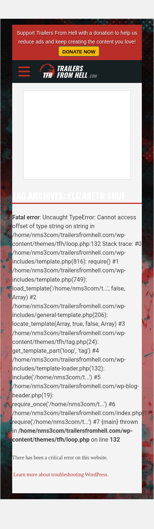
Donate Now (78, 52)
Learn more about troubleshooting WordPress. (61, 474)
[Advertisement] (69, 135)
